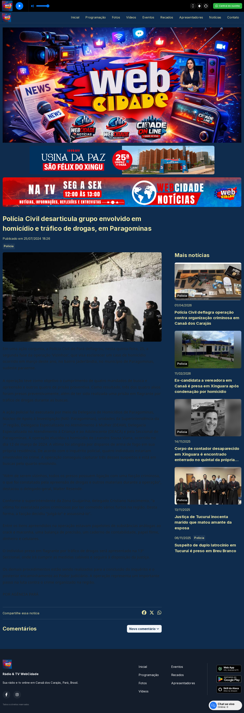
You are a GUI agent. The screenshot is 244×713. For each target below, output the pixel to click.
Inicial (75, 17)
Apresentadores (191, 17)
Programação (95, 17)
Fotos (116, 17)
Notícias (215, 17)
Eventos (148, 17)
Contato (233, 17)
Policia (9, 246)
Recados (166, 17)
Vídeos (131, 17)
